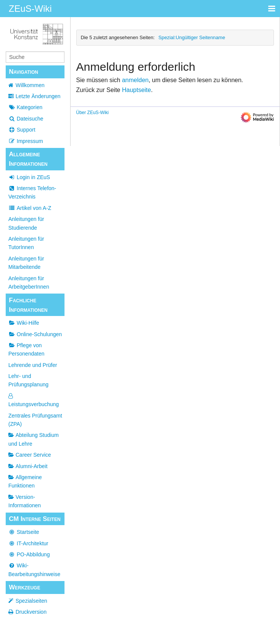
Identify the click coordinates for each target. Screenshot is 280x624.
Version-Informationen (24, 501)
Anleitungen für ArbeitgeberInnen (28, 282)
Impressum (25, 141)
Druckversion (31, 612)
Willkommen (30, 85)
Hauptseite (136, 90)
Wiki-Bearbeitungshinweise (34, 569)
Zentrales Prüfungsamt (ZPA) (35, 420)
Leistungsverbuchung (33, 400)
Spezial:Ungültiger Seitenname (192, 37)
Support (21, 130)
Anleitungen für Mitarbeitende (26, 263)
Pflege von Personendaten (26, 349)
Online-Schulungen (35, 334)
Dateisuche (25, 119)
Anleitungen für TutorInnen (26, 243)
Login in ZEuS (29, 177)
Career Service (29, 455)
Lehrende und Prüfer (32, 365)
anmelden (135, 80)
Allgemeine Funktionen (25, 481)
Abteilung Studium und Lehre (33, 439)
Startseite (23, 532)
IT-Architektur (28, 543)
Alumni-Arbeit (27, 466)
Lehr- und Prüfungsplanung (28, 380)
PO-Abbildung (29, 554)
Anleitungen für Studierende (26, 223)
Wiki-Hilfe (23, 323)
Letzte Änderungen (38, 96)
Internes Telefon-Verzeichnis (32, 192)
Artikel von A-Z (29, 208)
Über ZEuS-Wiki (92, 112)
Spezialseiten (31, 601)
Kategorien (25, 107)
